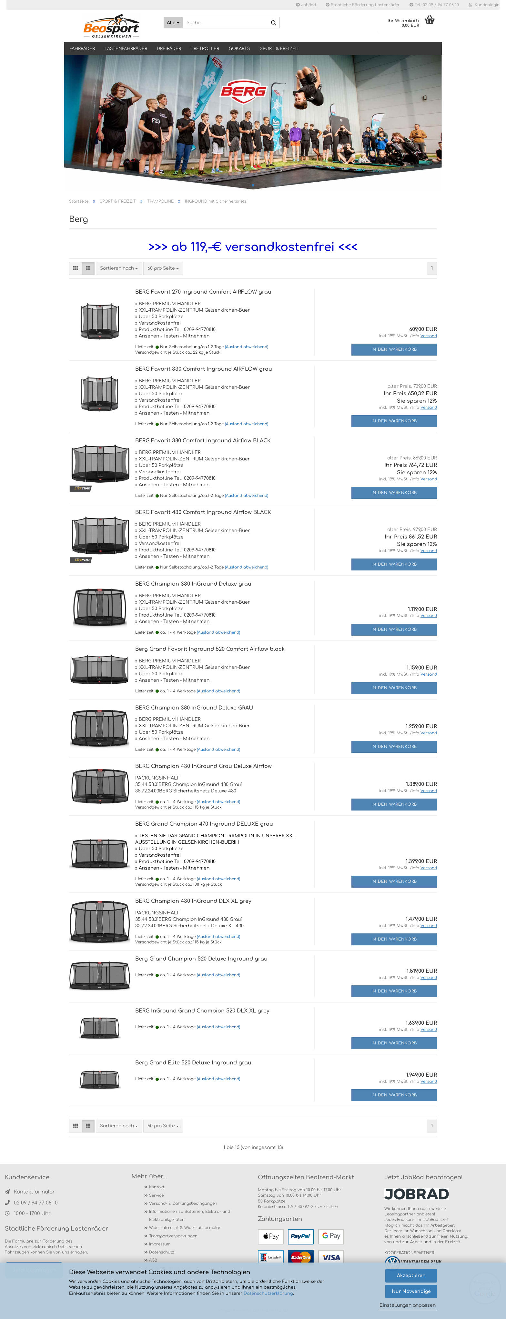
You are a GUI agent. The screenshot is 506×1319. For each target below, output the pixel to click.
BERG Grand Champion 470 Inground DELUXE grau (204, 824)
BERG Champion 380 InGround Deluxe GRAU (194, 708)
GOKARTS (239, 48)
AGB (153, 1260)
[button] (75, 268)
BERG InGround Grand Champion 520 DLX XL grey (202, 1011)
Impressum (159, 1244)
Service (156, 1195)
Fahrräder (82, 48)
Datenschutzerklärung (268, 1293)
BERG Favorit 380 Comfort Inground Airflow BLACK (203, 441)
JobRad (306, 5)
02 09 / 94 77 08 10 (31, 1203)
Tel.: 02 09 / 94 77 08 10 (434, 5)
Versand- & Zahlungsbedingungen (183, 1203)
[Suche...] (173, 22)
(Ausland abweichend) (246, 347)
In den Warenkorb (394, 349)
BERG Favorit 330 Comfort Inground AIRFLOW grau (203, 369)
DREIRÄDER (169, 48)
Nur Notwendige (411, 1291)
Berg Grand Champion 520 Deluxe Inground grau (201, 959)
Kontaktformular (30, 1192)
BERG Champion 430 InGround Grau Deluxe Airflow (203, 766)
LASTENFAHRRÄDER (126, 48)
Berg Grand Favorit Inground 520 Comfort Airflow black (210, 649)
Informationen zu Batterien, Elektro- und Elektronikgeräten (189, 1215)
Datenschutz (161, 1252)
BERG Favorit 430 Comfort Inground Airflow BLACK (203, 512)
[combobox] (119, 268)
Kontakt (157, 1187)
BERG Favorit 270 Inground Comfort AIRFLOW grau (203, 292)
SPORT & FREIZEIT (279, 48)
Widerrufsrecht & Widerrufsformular (185, 1227)
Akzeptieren (411, 1275)
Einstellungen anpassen (408, 1305)
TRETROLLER (205, 48)
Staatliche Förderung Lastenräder (363, 5)
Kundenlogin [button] (484, 5)
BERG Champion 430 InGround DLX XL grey (193, 901)
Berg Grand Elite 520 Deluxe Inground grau (193, 1063)
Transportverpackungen (173, 1236)
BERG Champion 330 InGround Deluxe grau (193, 584)
